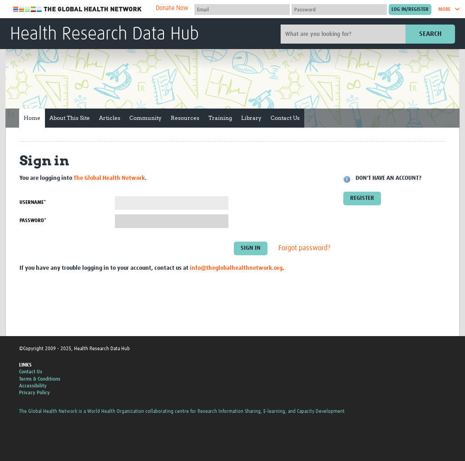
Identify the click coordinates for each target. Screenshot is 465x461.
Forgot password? (304, 248)
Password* (33, 220)
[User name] (242, 9)
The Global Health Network (77, 9)
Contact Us (285, 117)
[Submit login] (410, 9)
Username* (33, 202)
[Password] (339, 9)
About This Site (69, 117)
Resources (185, 117)
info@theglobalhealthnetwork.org (236, 268)
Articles (109, 117)
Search (430, 33)
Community (145, 117)
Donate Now (172, 8)
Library (251, 117)
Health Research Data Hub (104, 34)
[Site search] (344, 34)
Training (220, 117)
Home (32, 117)
